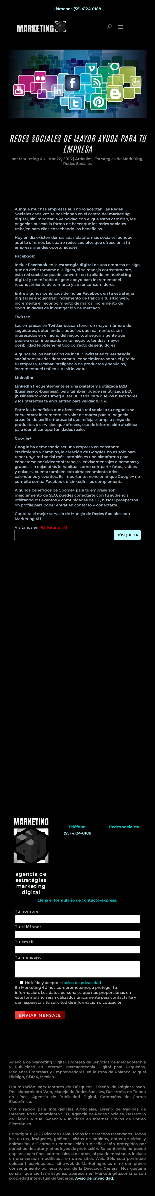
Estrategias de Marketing (118, 161)
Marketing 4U (32, 161)
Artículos (83, 161)
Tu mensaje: (77, 966)
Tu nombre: (77, 915)
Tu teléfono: (77, 930)
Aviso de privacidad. (94, 1178)
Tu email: (77, 945)
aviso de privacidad (82, 982)
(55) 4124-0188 (77, 833)
